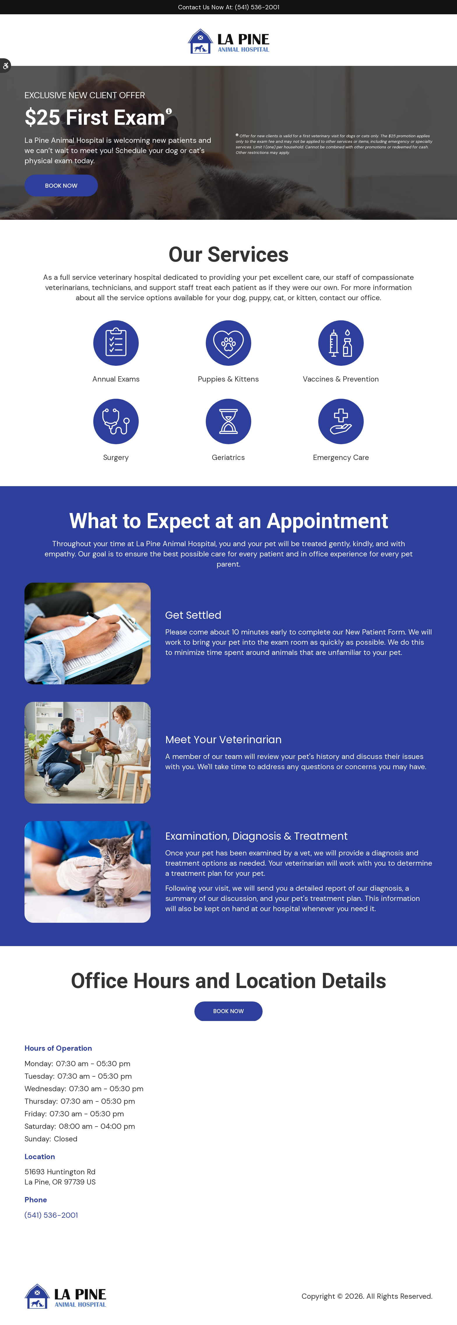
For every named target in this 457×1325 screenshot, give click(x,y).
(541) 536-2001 (51, 1217)
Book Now (61, 185)
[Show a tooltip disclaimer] (169, 111)
